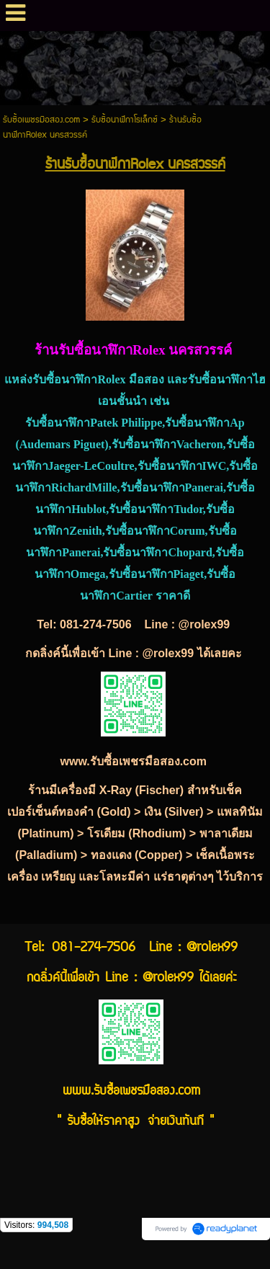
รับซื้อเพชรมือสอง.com (41, 120)
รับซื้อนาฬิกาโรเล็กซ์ (124, 120)
